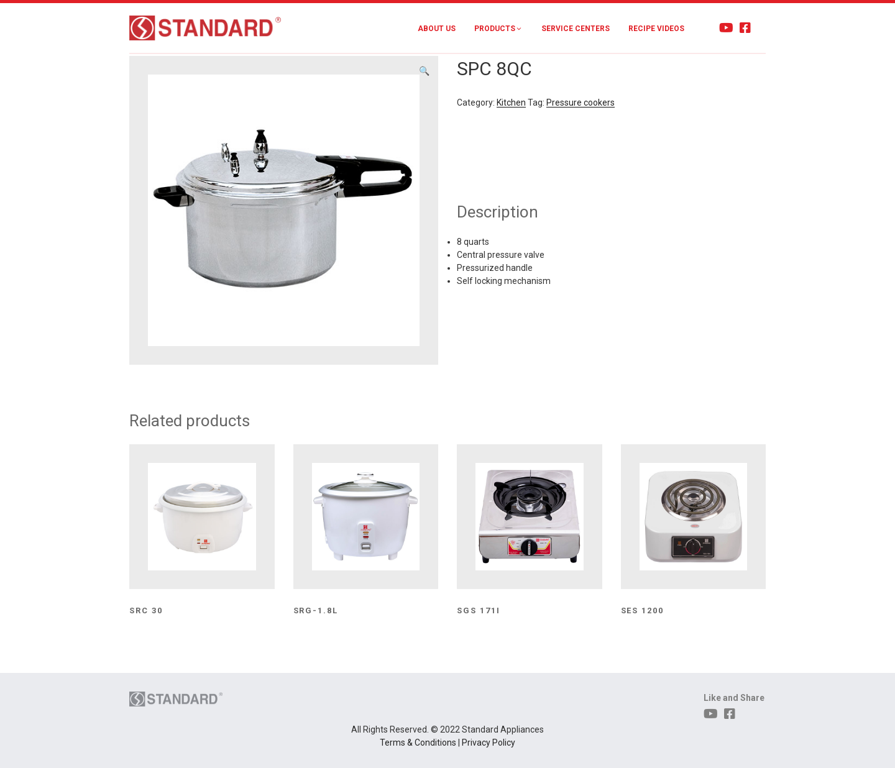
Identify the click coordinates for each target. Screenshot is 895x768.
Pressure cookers (580, 102)
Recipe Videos (656, 28)
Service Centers (575, 28)
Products (498, 28)
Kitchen (511, 102)
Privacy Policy (488, 742)
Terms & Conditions (418, 742)
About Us (437, 28)
